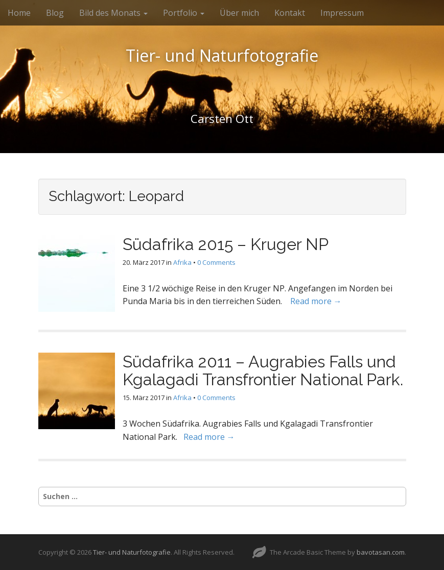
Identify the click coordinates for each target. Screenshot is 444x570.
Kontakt (289, 12)
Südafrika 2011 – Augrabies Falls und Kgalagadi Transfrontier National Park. (263, 370)
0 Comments (216, 262)
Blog (55, 12)
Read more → (316, 301)
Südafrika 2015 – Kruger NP (226, 244)
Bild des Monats (113, 12)
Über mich (239, 12)
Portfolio (183, 12)
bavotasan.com (381, 552)
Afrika (182, 262)
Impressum (342, 12)
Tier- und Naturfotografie (222, 55)
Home (19, 12)
